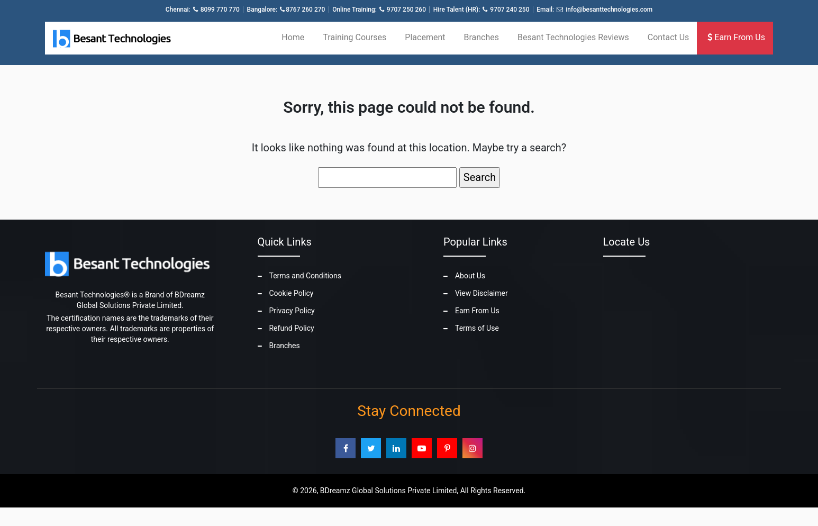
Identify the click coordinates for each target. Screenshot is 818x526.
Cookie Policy (291, 293)
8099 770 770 (220, 9)
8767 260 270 (305, 9)
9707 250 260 (406, 9)
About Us (470, 275)
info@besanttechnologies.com (609, 9)
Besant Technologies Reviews (573, 37)
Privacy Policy (291, 310)
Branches (481, 37)
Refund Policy (291, 328)
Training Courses (354, 37)
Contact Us (668, 37)
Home (292, 37)
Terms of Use (477, 328)
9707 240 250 (509, 9)
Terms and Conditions (305, 275)
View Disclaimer (481, 293)
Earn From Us (736, 37)
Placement (425, 37)
